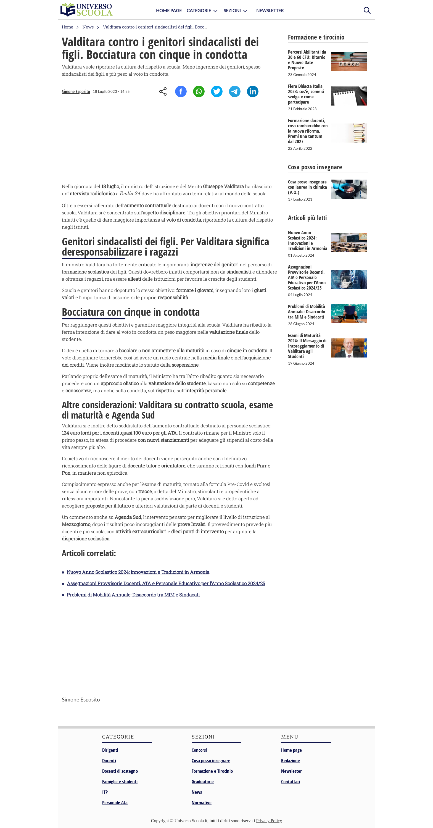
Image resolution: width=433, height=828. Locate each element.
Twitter (217, 91)
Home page (291, 750)
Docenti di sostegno (120, 771)
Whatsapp (199, 91)
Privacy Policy (269, 820)
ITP (105, 792)
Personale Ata (115, 802)
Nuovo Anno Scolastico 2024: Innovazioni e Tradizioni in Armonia (138, 572)
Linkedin (252, 91)
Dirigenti (110, 750)
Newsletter (270, 10)
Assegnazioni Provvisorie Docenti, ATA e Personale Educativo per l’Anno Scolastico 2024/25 (166, 583)
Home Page (169, 10)
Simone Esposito (76, 91)
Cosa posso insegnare (211, 760)
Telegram (235, 91)
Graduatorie (203, 781)
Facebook (181, 91)
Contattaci (290, 781)
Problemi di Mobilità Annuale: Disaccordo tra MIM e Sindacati (133, 595)
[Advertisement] (169, 143)
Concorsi (199, 750)
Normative (202, 802)
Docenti (109, 760)
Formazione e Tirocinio (212, 771)
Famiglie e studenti (120, 781)
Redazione (290, 760)
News (197, 792)
